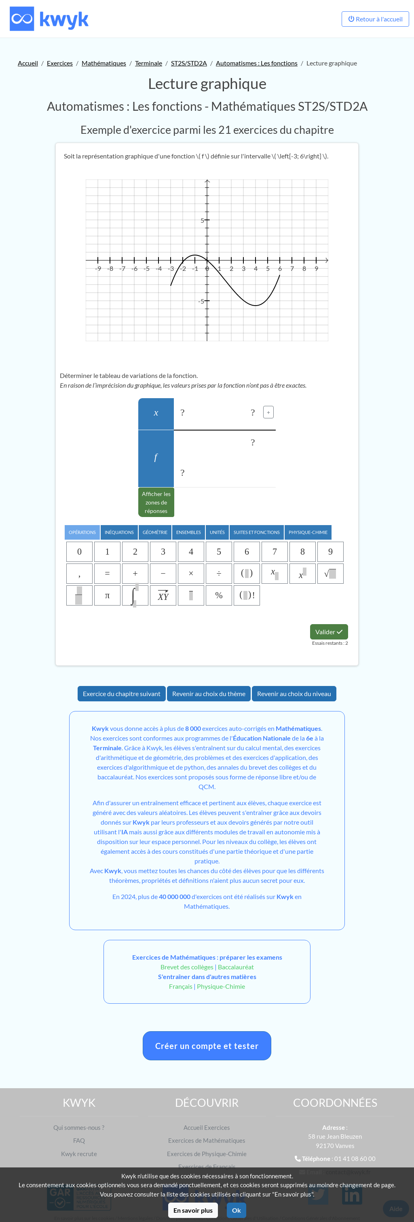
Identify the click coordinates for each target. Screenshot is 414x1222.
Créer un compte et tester (207, 1046)
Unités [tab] (217, 532)
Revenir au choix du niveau (294, 693)
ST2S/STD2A (189, 63)
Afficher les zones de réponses (156, 502)
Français (180, 986)
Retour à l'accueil (375, 19)
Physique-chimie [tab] (308, 532)
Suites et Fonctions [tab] (257, 532)
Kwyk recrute (79, 1153)
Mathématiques (104, 63)
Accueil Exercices (207, 1127)
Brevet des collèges (188, 967)
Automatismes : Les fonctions (257, 63)
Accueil (28, 63)
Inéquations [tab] (119, 532)
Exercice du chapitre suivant (122, 693)
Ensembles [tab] (188, 532)
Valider (329, 631)
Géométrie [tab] (155, 532)
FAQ (79, 1140)
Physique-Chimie (221, 986)
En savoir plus (193, 1210)
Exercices (60, 63)
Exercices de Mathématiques (206, 1140)
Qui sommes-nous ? (78, 1127)
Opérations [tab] (82, 532)
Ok (236, 1210)
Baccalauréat (236, 967)
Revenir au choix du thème (208, 693)
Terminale (148, 63)
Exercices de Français (207, 1166)
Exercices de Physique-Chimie (207, 1153)
